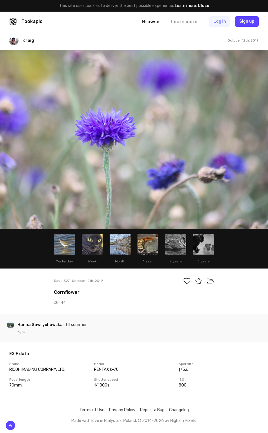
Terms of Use (91, 409)
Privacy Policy (122, 409)
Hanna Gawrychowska (40, 324)
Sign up (246, 21)
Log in (219, 21)
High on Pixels (183, 420)
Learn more (185, 5)
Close (203, 5)
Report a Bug (152, 409)
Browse (151, 21)
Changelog (179, 409)
